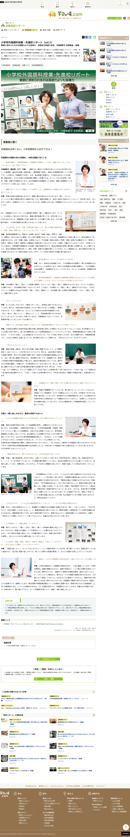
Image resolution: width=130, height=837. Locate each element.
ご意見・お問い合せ (118, 809)
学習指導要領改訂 (37, 65)
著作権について (43, 786)
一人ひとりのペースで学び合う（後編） (70, 758)
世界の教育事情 (49, 820)
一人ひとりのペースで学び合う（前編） (22, 771)
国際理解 (103, 214)
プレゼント (97, 810)
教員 (121, 210)
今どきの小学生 (49, 826)
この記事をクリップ (46, 659)
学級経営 (108, 203)
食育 (124, 203)
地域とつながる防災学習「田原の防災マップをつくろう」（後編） (27, 747)
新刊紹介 (109, 100)
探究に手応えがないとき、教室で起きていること (118, 161)
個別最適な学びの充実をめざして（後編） (71, 722)
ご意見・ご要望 (45, 679)
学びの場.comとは (31, 786)
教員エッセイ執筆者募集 (119, 811)
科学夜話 (47, 823)
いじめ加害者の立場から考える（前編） (116, 51)
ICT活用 (120, 199)
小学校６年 (103, 206)
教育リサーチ (60, 30)
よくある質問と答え (88, 786)
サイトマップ (100, 786)
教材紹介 (109, 103)
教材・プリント (73, 806)
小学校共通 (103, 196)
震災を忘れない (49, 809)
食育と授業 (46, 30)
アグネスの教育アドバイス (52, 803)
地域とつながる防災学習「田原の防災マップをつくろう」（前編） (76, 747)
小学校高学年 (6, 65)
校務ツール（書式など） (75, 811)
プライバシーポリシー (57, 786)
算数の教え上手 (49, 815)
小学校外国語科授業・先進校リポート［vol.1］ (21, 646)
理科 (116, 210)
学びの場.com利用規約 (73, 786)
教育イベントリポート (11, 30)
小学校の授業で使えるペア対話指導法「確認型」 (118, 149)
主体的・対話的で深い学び (108, 217)
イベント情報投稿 (117, 806)
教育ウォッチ (110, 97)
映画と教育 (47, 806)
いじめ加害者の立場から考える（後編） (116, 44)
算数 (113, 199)
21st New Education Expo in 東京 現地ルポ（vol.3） (19, 708)
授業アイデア (72, 803)
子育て (110, 210)
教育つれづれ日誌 (112, 145)
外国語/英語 (16, 65)
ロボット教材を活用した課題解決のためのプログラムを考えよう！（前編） (24, 699)
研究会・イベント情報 (100, 807)
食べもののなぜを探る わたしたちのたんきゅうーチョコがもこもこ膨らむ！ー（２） (76, 735)
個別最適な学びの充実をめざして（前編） (22, 734)
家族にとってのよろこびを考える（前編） (116, 65)
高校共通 (103, 210)
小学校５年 (116, 203)
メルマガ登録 (116, 801)
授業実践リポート (30, 30)
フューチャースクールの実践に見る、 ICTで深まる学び (67, 708)
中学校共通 (112, 206)
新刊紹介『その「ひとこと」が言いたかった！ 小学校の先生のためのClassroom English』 (34, 624)
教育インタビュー (112, 95)
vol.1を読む (7, 638)
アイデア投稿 (116, 803)
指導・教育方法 (105, 199)
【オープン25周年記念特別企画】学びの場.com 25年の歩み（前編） (28, 723)
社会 (120, 206)
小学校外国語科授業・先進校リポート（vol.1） (64, 698)
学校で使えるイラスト (75, 809)
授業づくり (25, 65)
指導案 (70, 801)
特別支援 (122, 217)
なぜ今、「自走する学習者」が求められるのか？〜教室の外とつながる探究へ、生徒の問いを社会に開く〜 (118, 175)
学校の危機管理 (49, 818)
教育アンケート (98, 801)
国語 (101, 203)
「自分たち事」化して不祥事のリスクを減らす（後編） (75, 771)
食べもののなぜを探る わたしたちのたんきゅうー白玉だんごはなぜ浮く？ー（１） (27, 759)
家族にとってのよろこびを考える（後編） (116, 58)
